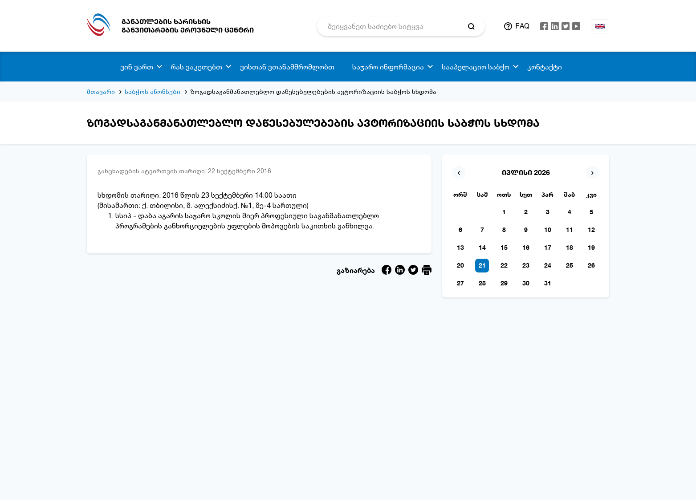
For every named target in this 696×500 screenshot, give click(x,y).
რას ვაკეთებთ (196, 66)
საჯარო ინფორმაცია (388, 66)
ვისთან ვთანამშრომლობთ (287, 66)
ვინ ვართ (136, 66)
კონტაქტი (544, 66)
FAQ (522, 25)
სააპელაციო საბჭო (475, 66)
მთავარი (101, 91)
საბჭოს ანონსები (152, 91)
